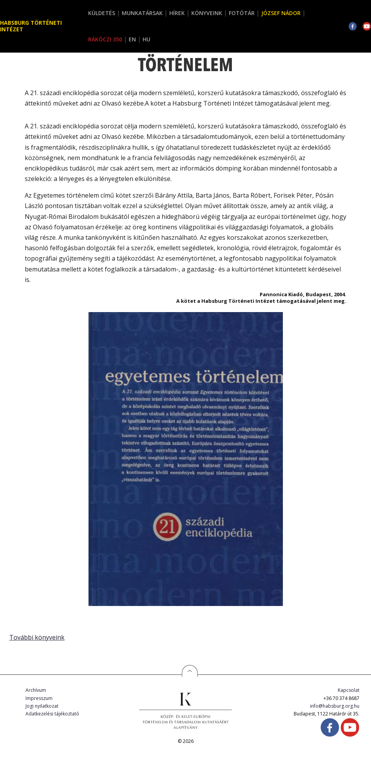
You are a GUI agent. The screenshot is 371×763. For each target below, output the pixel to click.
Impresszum (39, 698)
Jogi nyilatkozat (42, 706)
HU (146, 39)
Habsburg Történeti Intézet (31, 26)
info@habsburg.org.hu (334, 706)
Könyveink (206, 13)
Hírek (177, 13)
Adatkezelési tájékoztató (52, 713)
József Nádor (281, 13)
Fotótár (242, 13)
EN (132, 39)
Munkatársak (142, 13)
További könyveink (37, 637)
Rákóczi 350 (105, 39)
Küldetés (101, 13)
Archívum (36, 690)
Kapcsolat (348, 690)
